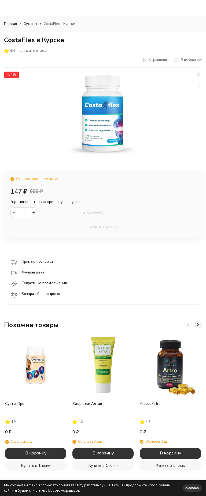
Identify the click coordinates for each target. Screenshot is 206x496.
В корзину (93, 212)
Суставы (30, 23)
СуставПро (14, 403)
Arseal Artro (150, 403)
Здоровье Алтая (87, 403)
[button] (188, 325)
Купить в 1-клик (103, 226)
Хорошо (192, 487)
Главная (10, 23)
